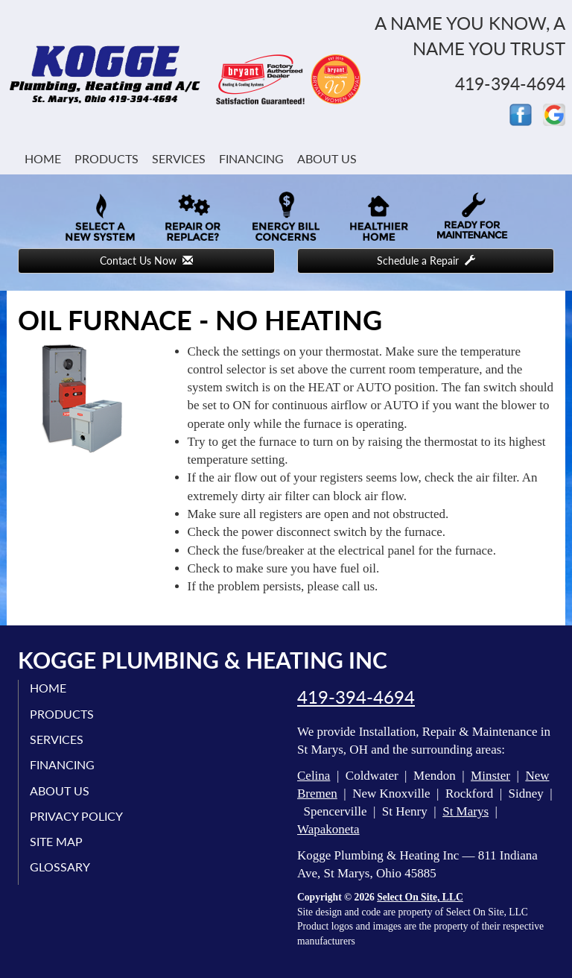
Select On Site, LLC (420, 897)
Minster (490, 776)
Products (106, 158)
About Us (327, 158)
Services (179, 158)
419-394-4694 (356, 697)
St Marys (465, 811)
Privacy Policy (76, 816)
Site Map (56, 841)
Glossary (60, 866)
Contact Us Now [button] (146, 260)
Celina (313, 776)
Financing (251, 158)
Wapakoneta (328, 829)
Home (43, 158)
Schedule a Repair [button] (426, 260)
